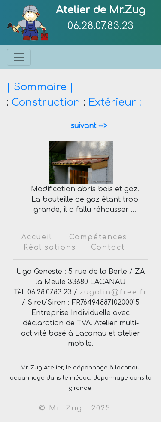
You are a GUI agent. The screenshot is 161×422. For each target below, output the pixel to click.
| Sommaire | (40, 87)
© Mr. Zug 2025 (75, 408)
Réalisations (50, 247)
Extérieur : (114, 102)
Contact (108, 247)
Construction (46, 102)
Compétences (98, 237)
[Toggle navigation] (19, 57)
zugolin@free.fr (113, 292)
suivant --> (85, 126)
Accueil (36, 237)
